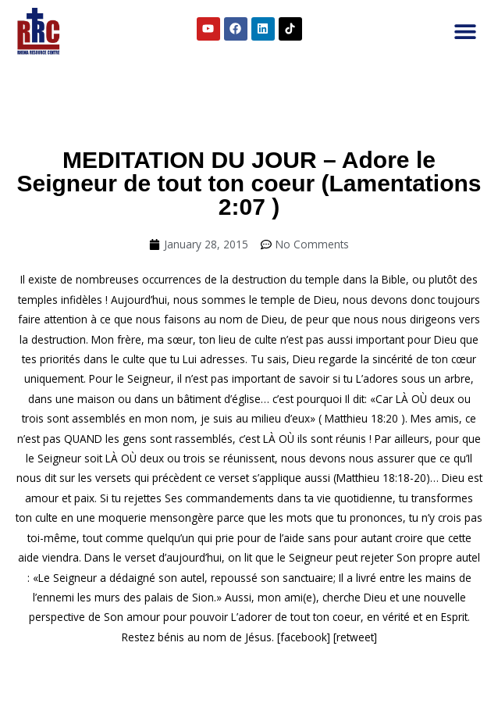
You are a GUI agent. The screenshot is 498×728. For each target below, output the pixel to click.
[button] (464, 31)
